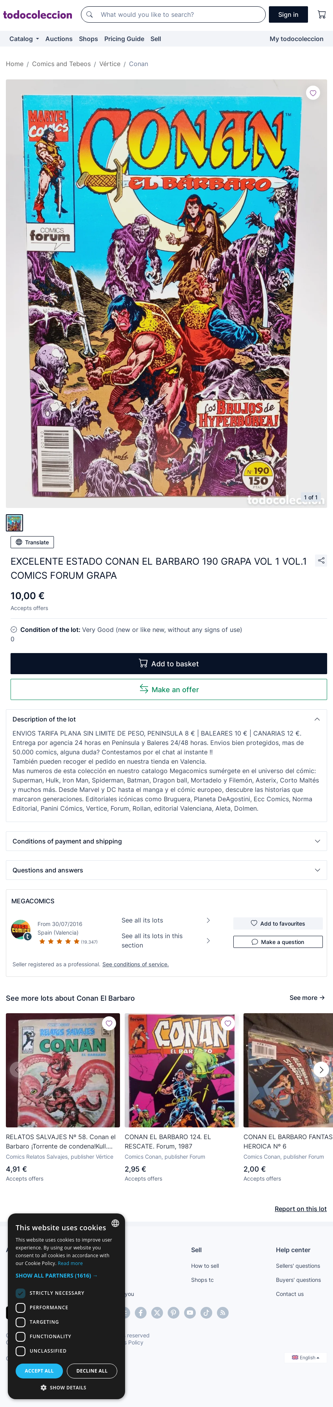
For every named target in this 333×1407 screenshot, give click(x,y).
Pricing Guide (124, 39)
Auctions (59, 39)
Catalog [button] (21, 39)
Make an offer (169, 689)
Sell (155, 39)
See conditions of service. (135, 964)
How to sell (205, 1265)
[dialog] (66, 1306)
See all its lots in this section (166, 940)
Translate (32, 542)
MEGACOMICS (32, 901)
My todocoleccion (297, 39)
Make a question (278, 942)
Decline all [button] (92, 1371)
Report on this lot (301, 1209)
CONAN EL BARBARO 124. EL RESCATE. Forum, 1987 (168, 1141)
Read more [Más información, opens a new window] (70, 1263)
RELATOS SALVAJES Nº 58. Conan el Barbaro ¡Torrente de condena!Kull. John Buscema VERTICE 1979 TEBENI (61, 1142)
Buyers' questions (298, 1279)
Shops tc (202, 1279)
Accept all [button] (39, 1371)
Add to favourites (278, 923)
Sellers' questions (298, 1265)
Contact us (290, 1293)
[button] (166, 719)
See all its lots (166, 920)
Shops (88, 39)
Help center (293, 1250)
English (305, 1357)
